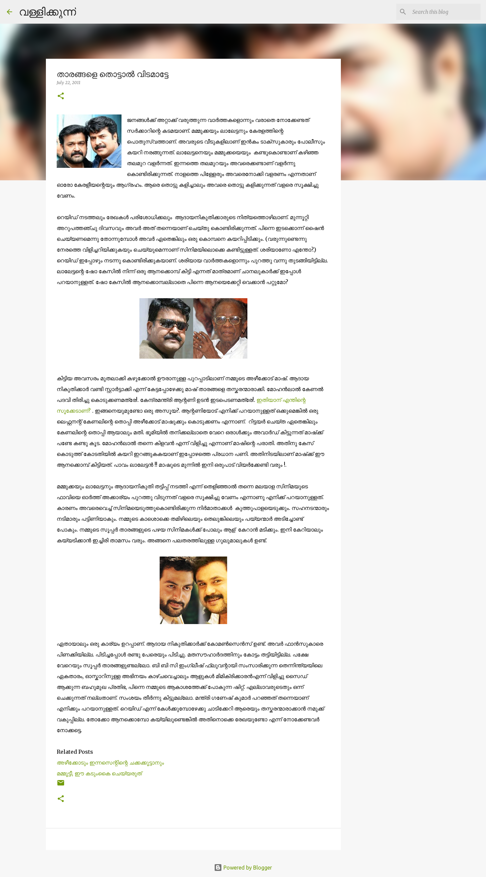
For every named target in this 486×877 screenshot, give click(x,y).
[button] (61, 96)
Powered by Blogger (243, 868)
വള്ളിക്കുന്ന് (47, 11)
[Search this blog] (445, 12)
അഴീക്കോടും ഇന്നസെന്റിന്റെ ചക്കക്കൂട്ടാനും (110, 762)
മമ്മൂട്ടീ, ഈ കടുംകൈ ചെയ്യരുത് (99, 773)
